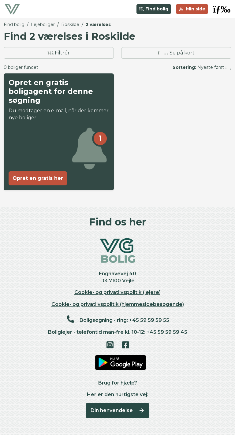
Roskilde (70, 24)
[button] (221, 9)
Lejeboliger (43, 24)
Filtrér (59, 53)
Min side (192, 9)
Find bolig (153, 9)
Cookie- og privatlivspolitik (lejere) (117, 292)
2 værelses (98, 24)
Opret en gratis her (38, 178)
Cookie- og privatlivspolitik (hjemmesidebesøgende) (117, 304)
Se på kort (176, 53)
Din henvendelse (118, 410)
